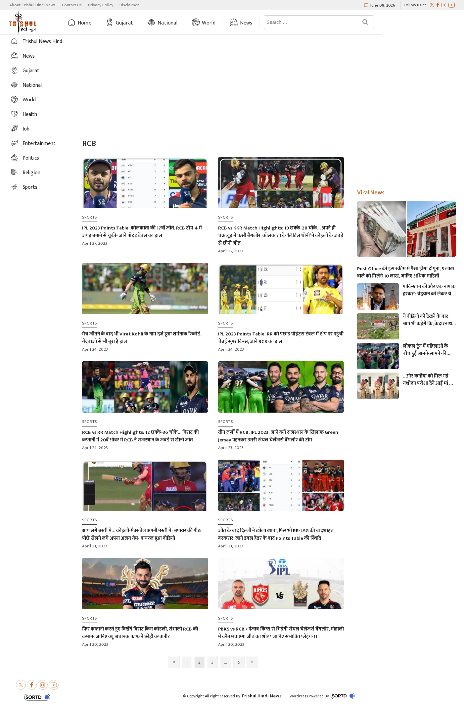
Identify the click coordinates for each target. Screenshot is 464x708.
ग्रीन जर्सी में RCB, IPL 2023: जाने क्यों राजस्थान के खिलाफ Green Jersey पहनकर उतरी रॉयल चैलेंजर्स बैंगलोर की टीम (278, 436)
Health (30, 114)
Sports (30, 187)
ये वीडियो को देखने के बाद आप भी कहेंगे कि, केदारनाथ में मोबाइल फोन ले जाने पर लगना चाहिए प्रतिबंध (429, 320)
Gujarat (137, 23)
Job (26, 129)
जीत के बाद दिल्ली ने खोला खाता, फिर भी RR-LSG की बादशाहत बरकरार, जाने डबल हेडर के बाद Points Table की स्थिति (276, 534)
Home (98, 23)
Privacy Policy (100, 5)
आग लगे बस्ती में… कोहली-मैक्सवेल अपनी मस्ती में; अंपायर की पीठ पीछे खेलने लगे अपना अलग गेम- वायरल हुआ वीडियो (141, 534)
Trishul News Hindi (43, 41)
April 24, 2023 (95, 349)
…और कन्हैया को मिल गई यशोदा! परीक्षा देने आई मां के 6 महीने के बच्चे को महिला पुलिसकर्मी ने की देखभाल (428, 380)
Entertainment (39, 143)
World (221, 23)
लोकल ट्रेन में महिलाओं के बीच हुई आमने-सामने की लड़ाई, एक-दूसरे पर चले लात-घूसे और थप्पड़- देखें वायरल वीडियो (425, 350)
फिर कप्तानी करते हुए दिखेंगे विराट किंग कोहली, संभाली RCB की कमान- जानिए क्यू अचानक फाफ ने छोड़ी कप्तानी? (140, 632)
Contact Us (72, 5)
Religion (31, 172)
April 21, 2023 (95, 546)
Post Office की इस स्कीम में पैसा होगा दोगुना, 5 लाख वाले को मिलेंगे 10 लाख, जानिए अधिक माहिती (405, 272)
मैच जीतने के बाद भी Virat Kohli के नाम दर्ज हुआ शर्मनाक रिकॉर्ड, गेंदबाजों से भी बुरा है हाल (141, 337)
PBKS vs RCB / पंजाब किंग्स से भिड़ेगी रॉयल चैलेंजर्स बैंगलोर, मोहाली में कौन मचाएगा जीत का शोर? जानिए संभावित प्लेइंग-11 (281, 632)
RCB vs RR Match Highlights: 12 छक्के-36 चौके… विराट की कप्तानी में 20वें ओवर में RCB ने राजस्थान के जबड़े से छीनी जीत (140, 436)
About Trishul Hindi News (32, 5)
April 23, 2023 (231, 447)
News (259, 23)
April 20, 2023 (95, 644)
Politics (31, 158)
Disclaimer (129, 5)
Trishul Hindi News (261, 696)
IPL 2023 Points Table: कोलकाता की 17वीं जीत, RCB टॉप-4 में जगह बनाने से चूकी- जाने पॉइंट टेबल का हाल (142, 231)
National (181, 23)
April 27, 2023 (95, 243)
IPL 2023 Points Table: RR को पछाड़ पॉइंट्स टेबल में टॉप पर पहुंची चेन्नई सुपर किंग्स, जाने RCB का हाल (281, 337)
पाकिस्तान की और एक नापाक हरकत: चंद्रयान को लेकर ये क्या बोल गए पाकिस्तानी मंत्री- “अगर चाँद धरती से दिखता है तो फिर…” (429, 290)
